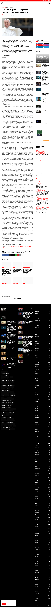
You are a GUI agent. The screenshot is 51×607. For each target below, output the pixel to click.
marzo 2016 (42, 521)
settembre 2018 (42, 468)
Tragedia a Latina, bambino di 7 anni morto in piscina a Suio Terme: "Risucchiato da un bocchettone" (41, 152)
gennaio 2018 (42, 482)
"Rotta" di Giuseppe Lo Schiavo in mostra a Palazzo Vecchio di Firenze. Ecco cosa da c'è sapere (17, 286)
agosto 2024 (42, 343)
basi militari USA (11, 412)
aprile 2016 (42, 519)
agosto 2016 (42, 512)
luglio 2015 (42, 535)
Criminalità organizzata (5, 393)
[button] (47, 3)
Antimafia (9, 383)
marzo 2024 (42, 352)
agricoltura (3, 398)
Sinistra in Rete (38, 189)
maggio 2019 (42, 454)
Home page (4, 7)
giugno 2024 (42, 346)
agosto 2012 (42, 597)
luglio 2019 (42, 450)
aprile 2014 (42, 561)
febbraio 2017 (42, 501)
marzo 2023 (42, 373)
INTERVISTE (42, 3)
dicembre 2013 (42, 568)
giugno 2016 (42, 515)
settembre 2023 (42, 362)
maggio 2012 (42, 602)
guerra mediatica (11, 429)
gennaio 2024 (42, 355)
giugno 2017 (42, 494)
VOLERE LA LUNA (17, 37)
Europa (12, 251)
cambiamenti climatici (8, 415)
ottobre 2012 (42, 593)
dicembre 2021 (42, 399)
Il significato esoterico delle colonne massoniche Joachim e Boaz (28, 327)
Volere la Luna (23, 252)
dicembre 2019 (42, 441)
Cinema (3, 390)
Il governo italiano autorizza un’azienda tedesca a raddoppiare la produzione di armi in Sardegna (27, 350)
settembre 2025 (42, 320)
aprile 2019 (42, 456)
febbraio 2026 (42, 311)
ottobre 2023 (42, 360)
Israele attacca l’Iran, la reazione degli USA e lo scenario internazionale (27, 355)
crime (6, 420)
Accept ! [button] (4, 604)
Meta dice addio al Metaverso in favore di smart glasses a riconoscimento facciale (27, 286)
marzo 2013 (42, 584)
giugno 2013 (42, 579)
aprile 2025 (42, 329)
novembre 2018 (42, 464)
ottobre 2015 (42, 530)
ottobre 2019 (42, 445)
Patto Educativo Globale (11, 252)
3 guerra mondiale (4, 378)
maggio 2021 (42, 412)
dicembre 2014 (42, 547)
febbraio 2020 (42, 438)
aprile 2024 (42, 350)
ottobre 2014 (42, 551)
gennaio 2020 (42, 440)
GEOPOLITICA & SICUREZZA (23, 3)
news (28, 251)
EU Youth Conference (9, 7)
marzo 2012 (42, 605)
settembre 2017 (42, 489)
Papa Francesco (4, 252)
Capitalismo (8, 388)
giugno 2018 (42, 473)
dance (13, 420)
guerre (20, 251)
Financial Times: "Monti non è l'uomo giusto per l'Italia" (28, 322)
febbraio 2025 (42, 332)
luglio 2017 (42, 493)
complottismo (4, 417)
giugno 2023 (42, 368)
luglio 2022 (42, 387)
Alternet (37, 206)
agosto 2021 (42, 406)
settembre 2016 (42, 510)
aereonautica (11, 397)
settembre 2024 (42, 341)
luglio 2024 (42, 345)
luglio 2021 (42, 408)
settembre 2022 (42, 383)
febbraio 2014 (42, 565)
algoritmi (11, 398)
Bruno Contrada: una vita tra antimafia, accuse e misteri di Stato (11, 353)
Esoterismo (3, 395)
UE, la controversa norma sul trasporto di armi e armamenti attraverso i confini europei (27, 271)
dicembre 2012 (42, 589)
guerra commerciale (5, 429)
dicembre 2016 (42, 505)
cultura (10, 420)
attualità (3, 412)
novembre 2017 (42, 486)
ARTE (31, 3)
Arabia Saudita (4, 385)
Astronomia (12, 385)
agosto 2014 (42, 554)
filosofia (5, 425)
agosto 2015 (42, 533)
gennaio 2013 (42, 588)
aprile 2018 (42, 477)
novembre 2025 (42, 316)
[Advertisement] (42, 22)
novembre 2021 (42, 401)
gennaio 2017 (42, 503)
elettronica (8, 424)
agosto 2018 (42, 470)
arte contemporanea (5, 410)
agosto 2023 (42, 364)
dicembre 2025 (42, 315)
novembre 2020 (42, 422)
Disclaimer (7, 0)
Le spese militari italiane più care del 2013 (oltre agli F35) (27, 308)
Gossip (3, 397)
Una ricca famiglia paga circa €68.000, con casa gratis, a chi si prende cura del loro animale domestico (42, 182)
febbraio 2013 (42, 586)
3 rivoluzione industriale (5, 380)
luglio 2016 (42, 514)
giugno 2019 (42, 452)
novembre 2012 (42, 591)
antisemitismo (8, 407)
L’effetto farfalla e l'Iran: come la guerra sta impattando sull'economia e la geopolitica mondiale (11, 358)
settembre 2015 (42, 531)
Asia (8, 385)
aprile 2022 (42, 392)
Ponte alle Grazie (46, 138)
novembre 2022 (42, 380)
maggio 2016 (42, 517)
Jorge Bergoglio (24, 251)
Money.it (37, 180)
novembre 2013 (42, 570)
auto (6, 412)
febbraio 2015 (42, 544)
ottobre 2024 (42, 339)
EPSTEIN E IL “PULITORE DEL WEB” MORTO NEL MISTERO (45, 72)
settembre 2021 (42, 405)
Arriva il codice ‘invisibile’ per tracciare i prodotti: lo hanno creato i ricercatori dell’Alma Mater (45, 122)
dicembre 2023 (42, 357)
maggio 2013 (42, 581)
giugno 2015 (42, 537)
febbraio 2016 (42, 523)
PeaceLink (37, 159)
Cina (12, 388)
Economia (16, 3)
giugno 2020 (42, 431)
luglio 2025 (42, 324)
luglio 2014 (42, 556)
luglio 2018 (42, 471)
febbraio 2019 (42, 459)
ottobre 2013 (42, 572)
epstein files (10, 3)
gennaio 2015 (42, 545)
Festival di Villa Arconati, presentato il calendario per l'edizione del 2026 (17, 270)
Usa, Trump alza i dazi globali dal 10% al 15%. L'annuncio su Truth (45, 83)
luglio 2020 (42, 429)
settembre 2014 (42, 552)
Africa (13, 380)
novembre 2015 (42, 528)
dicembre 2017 (42, 484)
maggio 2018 (42, 475)
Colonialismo (7, 390)
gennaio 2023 (42, 376)
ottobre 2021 (42, 403)
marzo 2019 (42, 457)
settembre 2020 (42, 426)
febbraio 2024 (42, 353)
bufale (3, 415)
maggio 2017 (42, 496)
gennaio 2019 (42, 461)
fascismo (12, 424)
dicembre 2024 (42, 336)
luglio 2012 (42, 598)
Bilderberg (3, 388)
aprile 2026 (42, 308)
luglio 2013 (42, 577)
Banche (3, 387)
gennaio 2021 (42, 419)
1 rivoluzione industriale (5, 373)
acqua (6, 397)
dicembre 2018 (42, 463)
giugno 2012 (42, 600)
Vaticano (18, 252)
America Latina (4, 383)
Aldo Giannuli (45, 130)
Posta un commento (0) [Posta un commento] (17, 298)
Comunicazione (4, 392)
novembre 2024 (42, 338)
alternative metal (4, 402)
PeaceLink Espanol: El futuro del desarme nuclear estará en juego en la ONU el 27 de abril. (42, 161)
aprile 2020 (42, 434)
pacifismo (30, 251)
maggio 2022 (42, 390)
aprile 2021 (42, 413)
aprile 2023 (42, 371)
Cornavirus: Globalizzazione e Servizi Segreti (46, 132)
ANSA (37, 214)
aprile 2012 (42, 604)
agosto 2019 (42, 449)
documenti (3, 422)
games (14, 425)
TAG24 (37, 150)
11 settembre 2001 (4, 375)
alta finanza (9, 400)
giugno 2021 (42, 410)
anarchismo (3, 405)
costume (3, 420)
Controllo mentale (10, 392)
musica (34, 3)
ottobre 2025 (42, 318)
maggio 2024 (42, 348)
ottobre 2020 (42, 424)
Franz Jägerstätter (16, 251)
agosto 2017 (42, 491)
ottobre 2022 (42, 382)
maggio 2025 (42, 327)
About (4, 0)
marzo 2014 (42, 563)
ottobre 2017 (42, 487)
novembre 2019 (42, 443)
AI (10, 380)
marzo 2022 (42, 394)
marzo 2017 (42, 500)
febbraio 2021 (42, 417)
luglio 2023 (42, 366)
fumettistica (10, 425)
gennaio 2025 (42, 334)
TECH (38, 3)
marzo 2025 (42, 331)
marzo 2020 (42, 436)
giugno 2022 (42, 389)
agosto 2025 (42, 322)
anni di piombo (9, 405)
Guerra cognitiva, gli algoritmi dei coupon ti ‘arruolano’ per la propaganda (45, 78)
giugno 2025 (42, 325)
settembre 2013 (42, 574)
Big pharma (12, 387)
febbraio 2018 (42, 480)
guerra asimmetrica (9, 427)
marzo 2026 (42, 309)
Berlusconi (7, 387)
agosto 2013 (42, 575)
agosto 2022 (42, 385)
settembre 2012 (42, 595)
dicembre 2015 (42, 526)
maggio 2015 (42, 538)
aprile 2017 (42, 498)
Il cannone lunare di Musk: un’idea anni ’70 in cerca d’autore (45, 106)
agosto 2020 (42, 427)
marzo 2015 (42, 542)
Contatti (11, 0)
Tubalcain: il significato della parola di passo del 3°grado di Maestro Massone (28, 337)
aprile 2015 (42, 540)
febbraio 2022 (42, 396)
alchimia (7, 398)
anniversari (3, 407)
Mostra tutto (38, 228)
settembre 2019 (42, 447)
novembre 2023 (42, 359)
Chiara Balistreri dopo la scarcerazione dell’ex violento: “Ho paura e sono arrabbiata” (42, 170)
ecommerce (3, 424)
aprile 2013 (42, 582)
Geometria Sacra (12, 395)
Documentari (12, 393)
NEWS (5, 3)
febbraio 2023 (42, 375)
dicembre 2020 (42, 420)
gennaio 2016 (42, 524)
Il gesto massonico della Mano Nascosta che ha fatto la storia (28, 360)
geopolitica (3, 427)
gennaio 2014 (42, 567)
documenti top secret (9, 422)
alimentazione (4, 400)
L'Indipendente (38, 197)
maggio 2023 (42, 369)
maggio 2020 (42, 433)
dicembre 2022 (42, 378)
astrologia (11, 410)
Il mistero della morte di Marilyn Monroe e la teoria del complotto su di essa (28, 332)
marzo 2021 (42, 415)
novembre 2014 (42, 549)
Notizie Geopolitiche (39, 176)
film (2, 425)
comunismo (9, 417)
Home (2, 0)
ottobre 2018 (42, 466)
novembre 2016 (42, 507)
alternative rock (10, 402)
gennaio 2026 (42, 313)
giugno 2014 (42, 558)
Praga (16, 252)
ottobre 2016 (42, 508)
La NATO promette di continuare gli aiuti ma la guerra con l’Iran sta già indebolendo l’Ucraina (10, 347)
